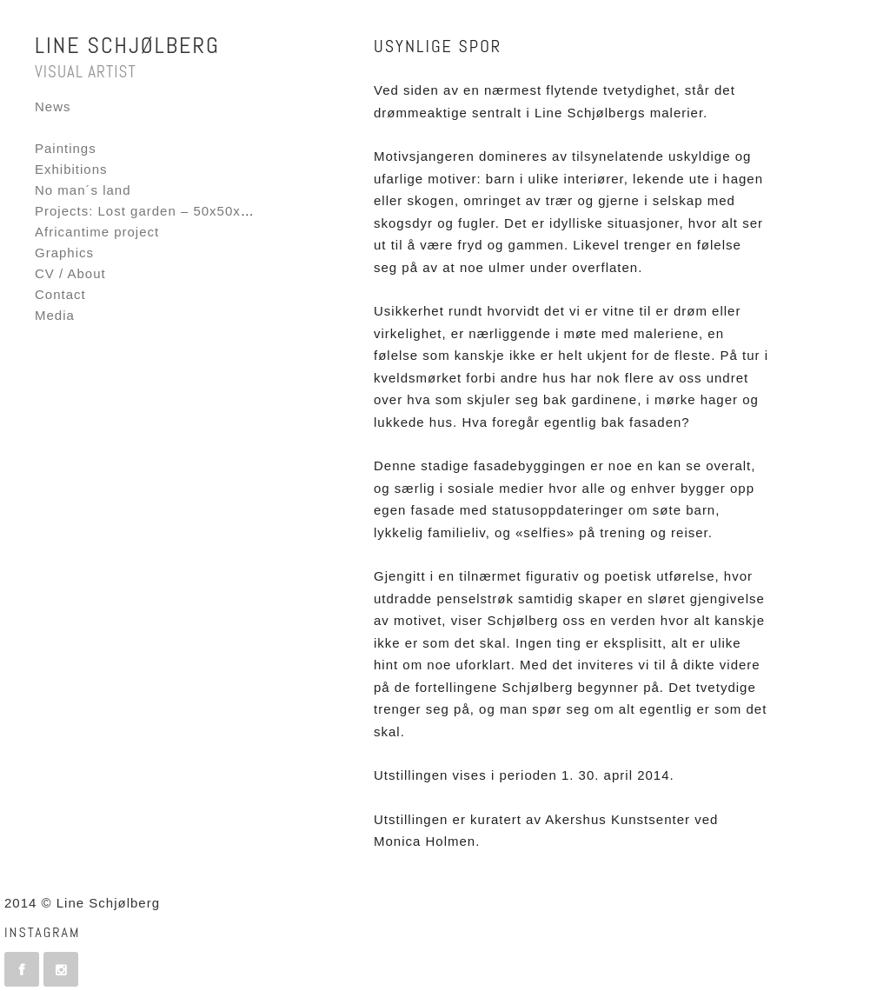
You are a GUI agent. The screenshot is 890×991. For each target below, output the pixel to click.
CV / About (70, 273)
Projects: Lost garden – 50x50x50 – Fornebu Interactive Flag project (260, 210)
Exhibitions (71, 169)
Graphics (64, 252)
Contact (60, 294)
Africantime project (97, 231)
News (53, 106)
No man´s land (83, 190)
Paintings (65, 148)
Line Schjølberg (127, 45)
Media (55, 315)
